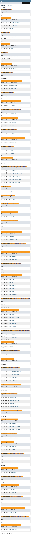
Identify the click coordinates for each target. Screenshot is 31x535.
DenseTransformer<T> (17, 232)
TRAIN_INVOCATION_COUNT (16, 426)
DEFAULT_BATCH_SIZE (13, 216)
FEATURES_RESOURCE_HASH (16, 176)
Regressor (12, 442)
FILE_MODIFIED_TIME (15, 374)
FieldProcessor (14, 129)
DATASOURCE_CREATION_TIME (16, 371)
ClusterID (11, 92)
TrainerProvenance (13, 419)
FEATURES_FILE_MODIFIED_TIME (17, 173)
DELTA (12, 346)
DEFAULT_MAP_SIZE (14, 489)
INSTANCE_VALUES (16, 400)
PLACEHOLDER (14, 323)
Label (11, 72)
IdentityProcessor (20, 137)
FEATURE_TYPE (14, 170)
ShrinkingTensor (16, 350)
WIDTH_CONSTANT (14, 88)
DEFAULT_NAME (14, 446)
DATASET (14, 397)
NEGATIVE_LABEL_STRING (16, 363)
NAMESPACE (13, 133)
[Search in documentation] (26, 3)
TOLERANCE (13, 449)
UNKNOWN (13, 76)
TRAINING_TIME (15, 406)
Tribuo (6, 52)
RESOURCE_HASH (14, 380)
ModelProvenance (13, 393)
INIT (12, 282)
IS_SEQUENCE (14, 423)
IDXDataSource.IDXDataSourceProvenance (18, 166)
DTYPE (13, 320)
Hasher (8, 186)
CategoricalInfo (8, 9)
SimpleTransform (19, 476)
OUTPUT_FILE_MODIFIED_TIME (16, 179)
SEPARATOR (12, 153)
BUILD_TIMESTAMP (15, 56)
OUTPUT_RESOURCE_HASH (16, 182)
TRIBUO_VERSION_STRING (16, 429)
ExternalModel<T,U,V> (12, 212)
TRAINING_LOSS (14, 294)
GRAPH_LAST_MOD (14, 259)
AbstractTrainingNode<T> (16, 109)
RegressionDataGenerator (18, 453)
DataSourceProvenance (14, 367)
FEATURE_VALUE (13, 142)
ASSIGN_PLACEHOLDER (15, 317)
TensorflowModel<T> (17, 263)
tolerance (13, 354)
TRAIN (13, 291)
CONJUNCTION (14, 122)
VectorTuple (10, 341)
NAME (12, 28)
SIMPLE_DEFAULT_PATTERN (16, 529)
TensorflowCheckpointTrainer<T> (19, 243)
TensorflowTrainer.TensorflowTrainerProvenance (22, 298)
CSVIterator (11, 146)
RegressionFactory (13, 433)
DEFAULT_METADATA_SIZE (16, 22)
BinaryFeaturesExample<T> (12, 203)
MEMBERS (14, 389)
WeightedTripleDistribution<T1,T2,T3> (20, 516)
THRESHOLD (12, 236)
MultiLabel (11, 358)
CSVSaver (10, 157)
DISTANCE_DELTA (14, 85)
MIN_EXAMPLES (12, 105)
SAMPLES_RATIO (13, 492)
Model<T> (7, 32)
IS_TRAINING (14, 285)
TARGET (13, 288)
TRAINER (14, 403)
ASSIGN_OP (13, 314)
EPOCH (13, 279)
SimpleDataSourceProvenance (16, 410)
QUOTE (12, 150)
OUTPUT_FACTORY (14, 377)
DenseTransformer (14, 220)
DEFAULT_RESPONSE (15, 162)
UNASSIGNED (12, 96)
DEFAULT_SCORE (13, 68)
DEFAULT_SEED (13, 48)
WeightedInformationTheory (16, 496)
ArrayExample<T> (10, 195)
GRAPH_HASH (14, 256)
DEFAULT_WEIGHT (14, 25)
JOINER (13, 125)
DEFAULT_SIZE (13, 113)
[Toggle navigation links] (1, 1)
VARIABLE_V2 (14, 326)
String (10, 28)
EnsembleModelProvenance (15, 384)
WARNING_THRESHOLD (13, 239)
